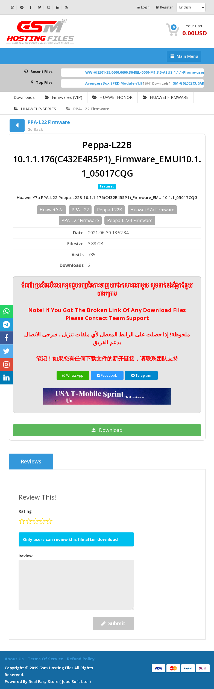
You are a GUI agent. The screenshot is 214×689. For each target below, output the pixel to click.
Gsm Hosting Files (56, 667)
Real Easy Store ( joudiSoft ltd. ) (60, 681)
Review (26, 555)
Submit (113, 623)
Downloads (24, 97)
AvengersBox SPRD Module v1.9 (119, 83)
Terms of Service (46, 658)
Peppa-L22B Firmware (130, 220)
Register (164, 7)
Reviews (31, 461)
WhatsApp (72, 375)
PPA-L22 (80, 210)
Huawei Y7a (51, 210)
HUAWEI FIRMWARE (166, 97)
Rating (25, 511)
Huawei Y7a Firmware (152, 210)
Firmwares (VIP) (63, 97)
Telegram (141, 375)
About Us (15, 658)
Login (143, 7)
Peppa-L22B (109, 210)
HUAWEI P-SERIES (35, 108)
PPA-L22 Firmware (87, 108)
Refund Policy (81, 658)
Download (107, 430)
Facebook (107, 375)
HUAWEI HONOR (112, 97)
